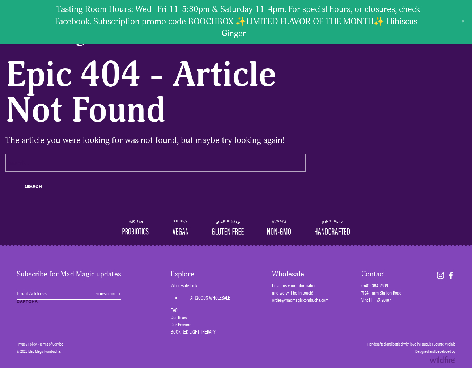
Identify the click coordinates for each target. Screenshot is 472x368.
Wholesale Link (184, 285)
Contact (373, 274)
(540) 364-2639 (374, 285)
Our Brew (179, 317)
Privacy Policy (27, 343)
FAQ (174, 309)
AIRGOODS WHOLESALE (210, 297)
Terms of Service (51, 343)
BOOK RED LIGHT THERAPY (193, 331)
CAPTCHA (27, 301)
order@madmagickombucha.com (300, 299)
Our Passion (181, 324)
